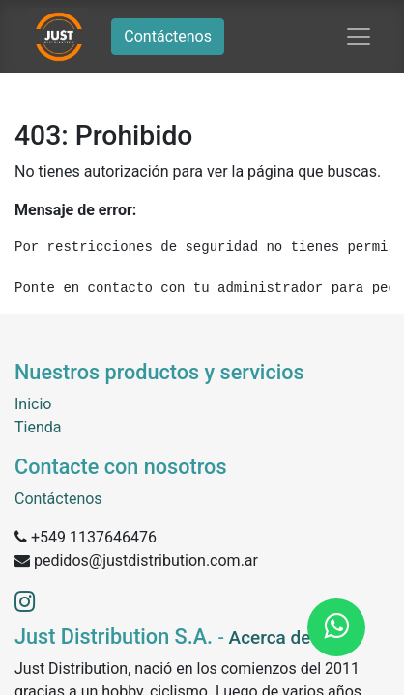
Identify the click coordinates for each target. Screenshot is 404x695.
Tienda (37, 427)
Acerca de (270, 637)
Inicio (32, 404)
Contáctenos (168, 36)
